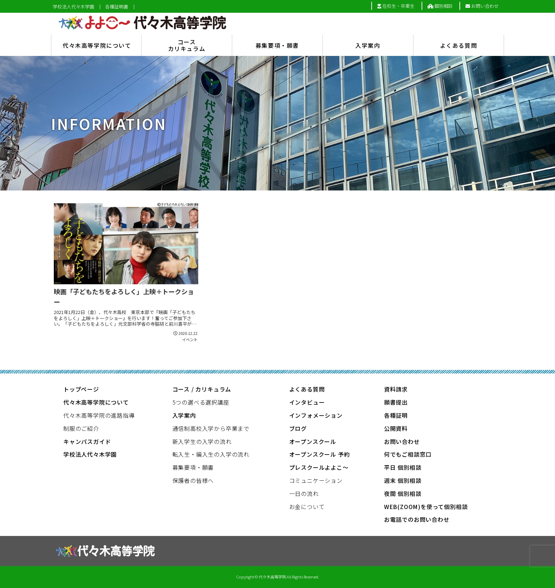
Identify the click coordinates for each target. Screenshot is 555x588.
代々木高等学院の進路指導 (99, 415)
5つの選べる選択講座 (200, 402)
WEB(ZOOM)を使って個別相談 (426, 506)
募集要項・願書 (193, 467)
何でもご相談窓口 (407, 454)
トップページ (81, 389)
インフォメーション (316, 415)
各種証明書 (116, 7)
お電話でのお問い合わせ (417, 519)
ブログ (298, 428)
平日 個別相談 (403, 467)
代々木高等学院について (96, 402)
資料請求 (396, 389)
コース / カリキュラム (201, 389)
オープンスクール (312, 441)
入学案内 (184, 415)
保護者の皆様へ (193, 480)
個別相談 (440, 5)
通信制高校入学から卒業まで (211, 428)
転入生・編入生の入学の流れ (211, 454)
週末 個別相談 (403, 480)
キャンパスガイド (87, 441)
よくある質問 (307, 389)
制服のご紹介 (81, 428)
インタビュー (307, 402)
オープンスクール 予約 (319, 454)
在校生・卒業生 (395, 5)
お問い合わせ (482, 5)
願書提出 (396, 402)
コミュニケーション (316, 480)
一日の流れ (304, 493)
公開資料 (396, 428)
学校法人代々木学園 (73, 7)
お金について (307, 506)
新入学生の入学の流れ (202, 441)
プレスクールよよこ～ (319, 467)
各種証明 (396, 415)
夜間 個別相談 (403, 493)
